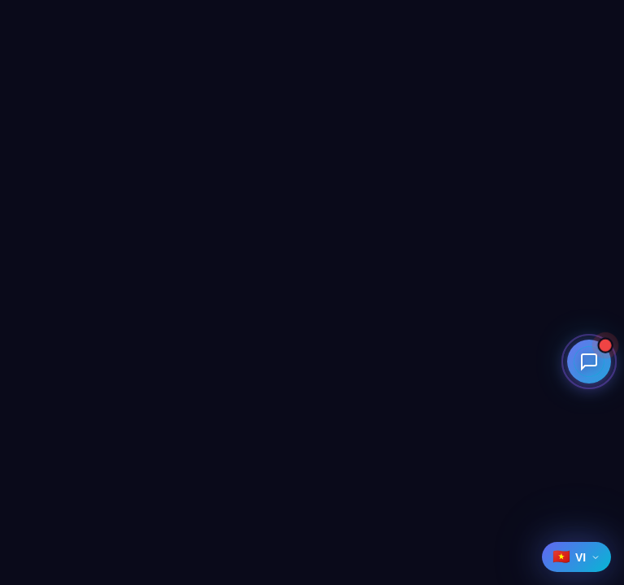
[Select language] (576, 557)
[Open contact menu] (590, 396)
